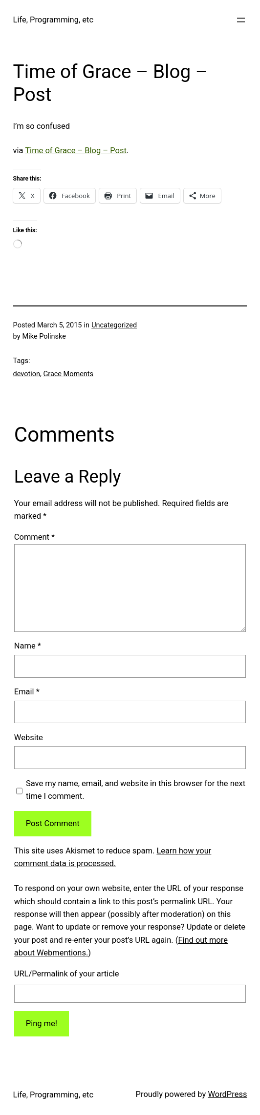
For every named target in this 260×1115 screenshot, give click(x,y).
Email (27, 691)
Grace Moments (68, 374)
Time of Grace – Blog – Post (76, 150)
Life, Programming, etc (53, 19)
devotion (26, 374)
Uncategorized (114, 325)
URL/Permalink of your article (66, 973)
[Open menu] (241, 20)
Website (28, 737)
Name (27, 645)
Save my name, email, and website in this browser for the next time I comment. (135, 790)
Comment (34, 537)
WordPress (227, 1094)
